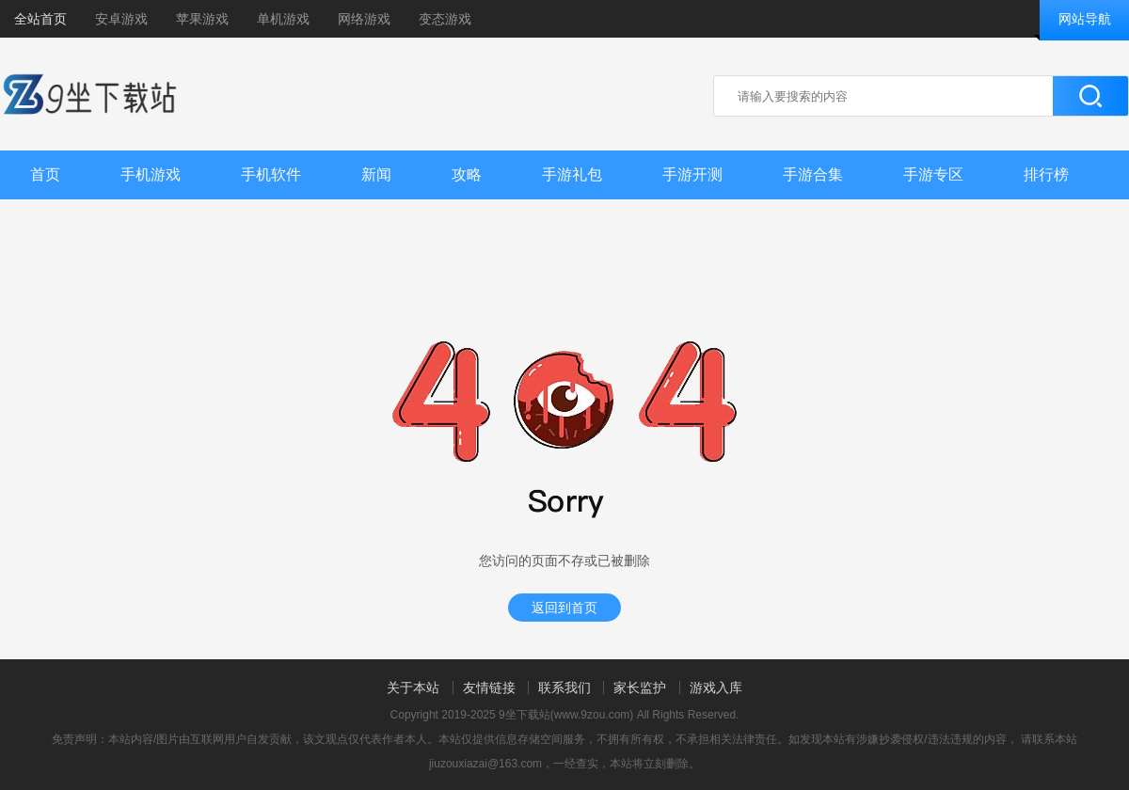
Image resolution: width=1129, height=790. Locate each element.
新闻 (376, 174)
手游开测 (692, 174)
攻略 (467, 174)
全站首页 (40, 18)
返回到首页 (564, 607)
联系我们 (564, 687)
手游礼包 (572, 174)
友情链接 (489, 687)
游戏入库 (716, 687)
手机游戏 (150, 174)
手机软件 (271, 174)
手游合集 (813, 174)
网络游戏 (364, 18)
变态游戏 (445, 18)
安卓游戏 (121, 18)
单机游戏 (283, 18)
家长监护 (639, 687)
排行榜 (1046, 174)
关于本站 (413, 687)
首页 (45, 174)
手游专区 (933, 174)
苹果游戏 (202, 18)
